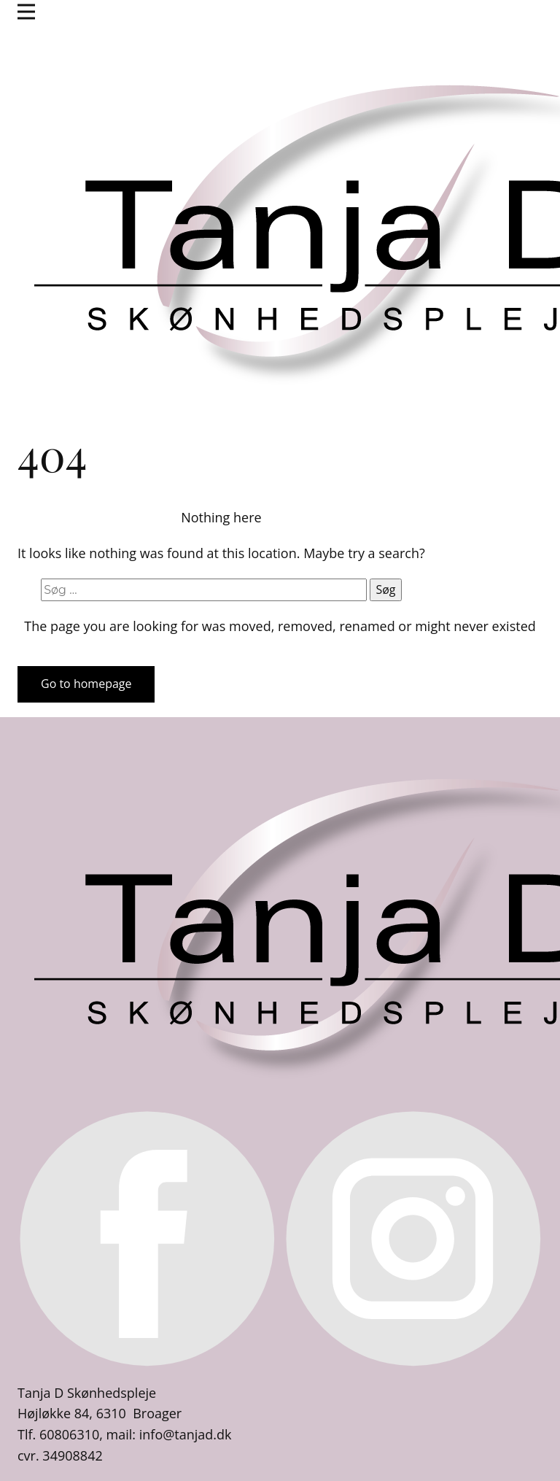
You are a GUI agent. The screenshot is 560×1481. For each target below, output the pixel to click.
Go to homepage (86, 684)
